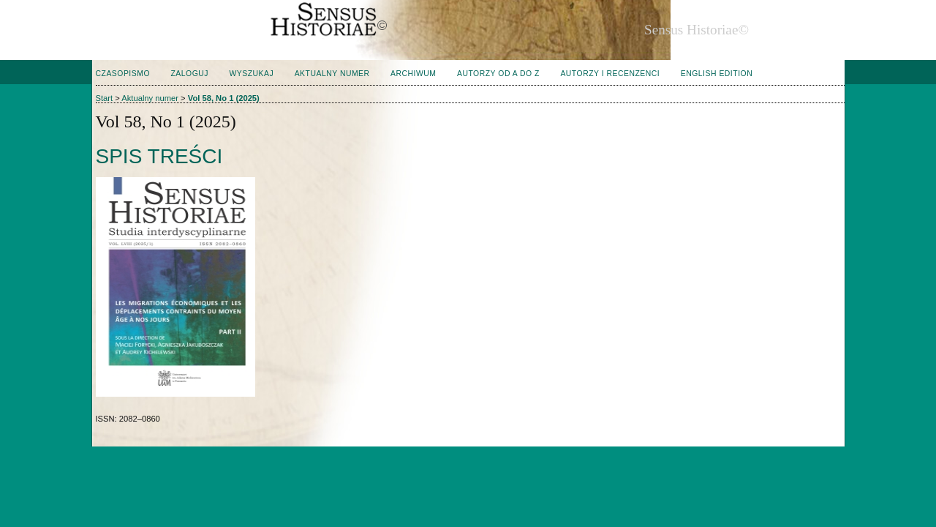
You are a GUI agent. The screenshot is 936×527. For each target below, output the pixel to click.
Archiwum (413, 74)
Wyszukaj (251, 74)
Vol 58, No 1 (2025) (224, 98)
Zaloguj (189, 74)
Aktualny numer (332, 74)
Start (104, 98)
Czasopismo (123, 74)
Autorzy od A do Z (498, 74)
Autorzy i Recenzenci (610, 74)
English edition (716, 74)
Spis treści (159, 156)
